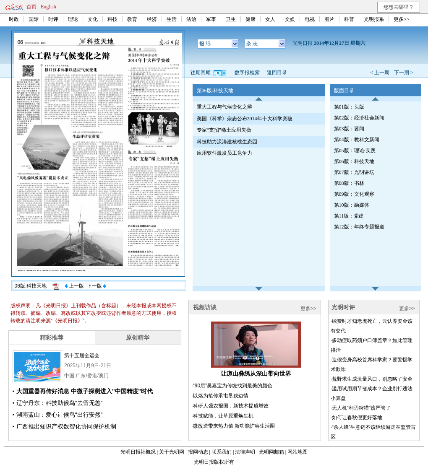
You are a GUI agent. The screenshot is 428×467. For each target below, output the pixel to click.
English (48, 7)
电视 (310, 19)
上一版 (74, 286)
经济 (152, 19)
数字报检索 (247, 72)
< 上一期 (379, 72)
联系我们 (221, 452)
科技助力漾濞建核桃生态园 (227, 142)
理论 (73, 19)
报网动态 (198, 452)
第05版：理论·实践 (355, 150)
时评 (53, 19)
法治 (191, 19)
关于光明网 (171, 452)
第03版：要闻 (349, 129)
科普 (349, 19)
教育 (132, 19)
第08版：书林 (349, 183)
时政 (14, 19)
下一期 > (403, 72)
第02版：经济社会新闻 (359, 118)
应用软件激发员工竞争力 (224, 153)
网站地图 (297, 452)
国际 (34, 19)
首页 (31, 7)
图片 (329, 19)
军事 (211, 19)
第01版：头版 (349, 107)
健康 (250, 19)
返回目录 (277, 72)
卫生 (231, 19)
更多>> (402, 19)
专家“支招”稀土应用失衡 (224, 130)
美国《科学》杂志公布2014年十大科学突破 (244, 119)
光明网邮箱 (271, 452)
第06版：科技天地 (354, 161)
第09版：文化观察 (354, 194)
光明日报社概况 (138, 452)
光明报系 (374, 19)
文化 (93, 19)
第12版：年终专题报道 (359, 227)
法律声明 (245, 452)
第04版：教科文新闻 (356, 140)
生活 (172, 19)
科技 (112, 19)
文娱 (290, 19)
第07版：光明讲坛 (354, 172)
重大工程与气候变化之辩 (224, 107)
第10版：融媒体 (351, 205)
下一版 (96, 286)
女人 (270, 19)
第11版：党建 (349, 216)
